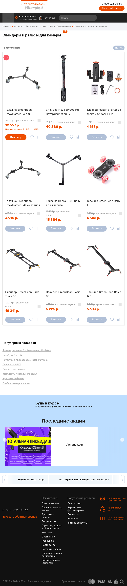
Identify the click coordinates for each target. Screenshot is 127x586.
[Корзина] (121, 18)
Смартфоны (74, 503)
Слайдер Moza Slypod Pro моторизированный (63, 112)
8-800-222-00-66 (112, 4)
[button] (5, 440)
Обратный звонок (112, 8)
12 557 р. (12, 125)
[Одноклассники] (11, 532)
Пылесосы (73, 514)
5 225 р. (52, 309)
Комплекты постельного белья (19, 374)
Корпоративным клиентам (51, 561)
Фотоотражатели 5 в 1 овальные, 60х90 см (26, 350)
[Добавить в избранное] (31, 137)
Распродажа (50, 17)
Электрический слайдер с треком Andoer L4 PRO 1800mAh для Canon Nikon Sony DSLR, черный (104, 112)
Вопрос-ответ (49, 521)
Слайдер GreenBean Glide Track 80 (22, 294)
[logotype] (10, 6)
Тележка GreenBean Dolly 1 (103, 203)
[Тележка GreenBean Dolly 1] (104, 169)
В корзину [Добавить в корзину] (15, 137)
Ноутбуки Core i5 (12, 355)
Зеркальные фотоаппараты (75, 509)
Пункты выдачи (50, 503)
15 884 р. (53, 220)
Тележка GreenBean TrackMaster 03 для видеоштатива (18, 112)
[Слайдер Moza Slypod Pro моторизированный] (63, 78)
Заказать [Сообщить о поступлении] (56, 137)
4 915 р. (11, 218)
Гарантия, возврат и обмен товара (52, 527)
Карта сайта (49, 545)
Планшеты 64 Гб (11, 364)
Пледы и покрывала (13, 369)
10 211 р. (12, 311)
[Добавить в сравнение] (38, 137)
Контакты (47, 532)
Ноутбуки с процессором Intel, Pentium (25, 360)
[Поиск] (78, 18)
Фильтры (119, 48)
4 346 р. (93, 218)
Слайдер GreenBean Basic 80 (63, 294)
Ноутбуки (72, 518)
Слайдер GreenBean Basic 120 (104, 294)
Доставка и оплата (48, 516)
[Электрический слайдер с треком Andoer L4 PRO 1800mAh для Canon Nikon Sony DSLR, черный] (104, 78)
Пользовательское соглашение (52, 555)
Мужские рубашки (13, 378)
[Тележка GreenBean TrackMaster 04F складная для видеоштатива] (23, 169)
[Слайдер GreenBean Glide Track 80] (23, 260)
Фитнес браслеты (77, 522)
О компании (48, 536)
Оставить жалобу (51, 549)
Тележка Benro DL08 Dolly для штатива (63, 203)
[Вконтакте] (5, 532)
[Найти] (92, 17)
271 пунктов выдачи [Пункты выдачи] (28, 19)
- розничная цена (20, 120)
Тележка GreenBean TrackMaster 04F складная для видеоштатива (22, 203)
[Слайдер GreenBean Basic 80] (63, 260)
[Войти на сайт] (115, 18)
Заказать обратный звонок (19, 516)
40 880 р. (54, 127)
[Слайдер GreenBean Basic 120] (104, 260)
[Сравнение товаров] (103, 18)
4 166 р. (93, 127)
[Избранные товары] (109, 18)
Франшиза (48, 540)
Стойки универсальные (16, 383)
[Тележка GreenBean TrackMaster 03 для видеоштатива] (23, 78)
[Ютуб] (17, 532)
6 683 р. (93, 309)
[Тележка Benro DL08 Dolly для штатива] (63, 169)
